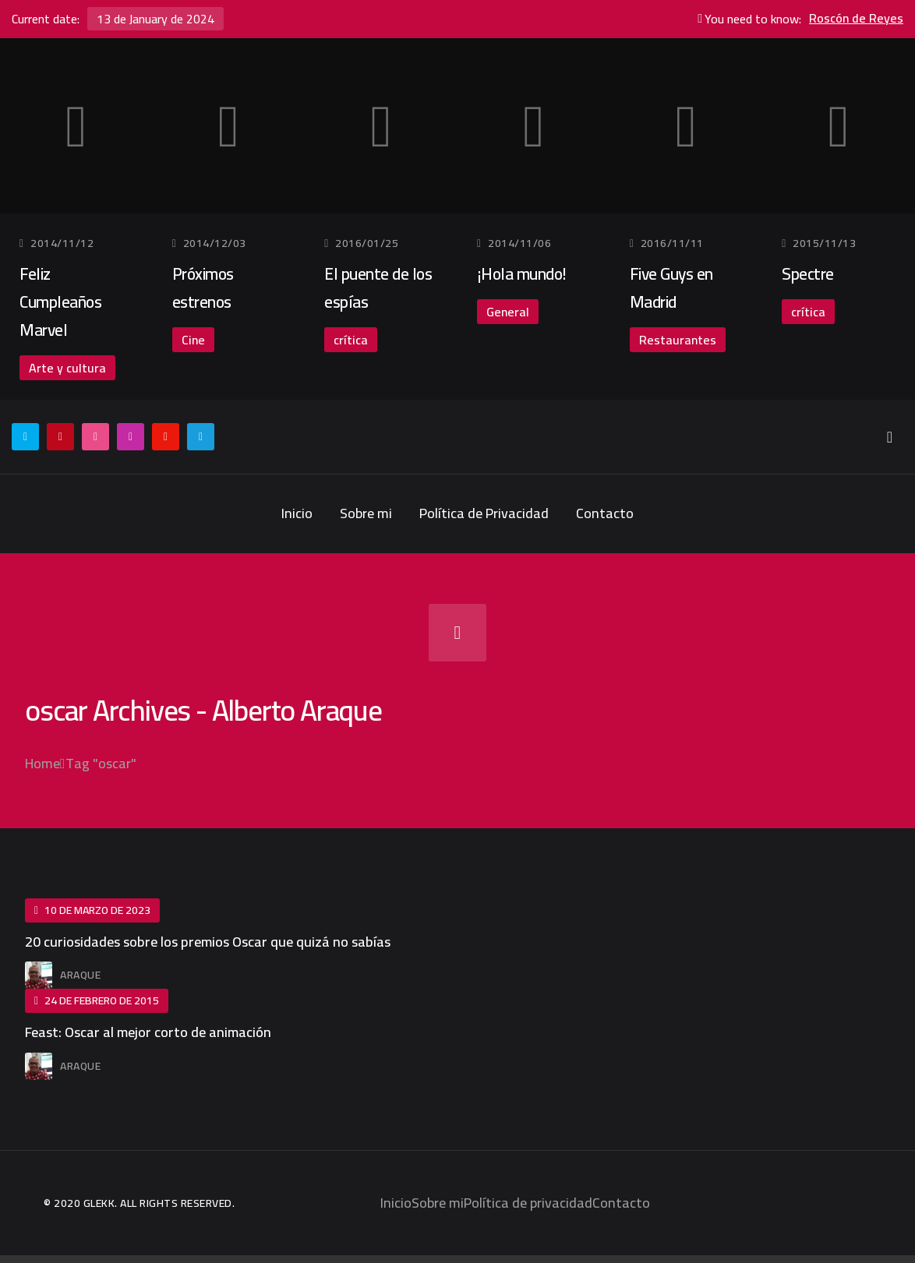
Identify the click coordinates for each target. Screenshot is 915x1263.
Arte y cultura (67, 367)
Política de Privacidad (484, 513)
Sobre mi (366, 513)
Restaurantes (677, 339)
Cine (193, 339)
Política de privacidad (528, 1202)
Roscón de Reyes (856, 18)
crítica (351, 339)
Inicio (297, 513)
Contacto (605, 513)
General (507, 311)
